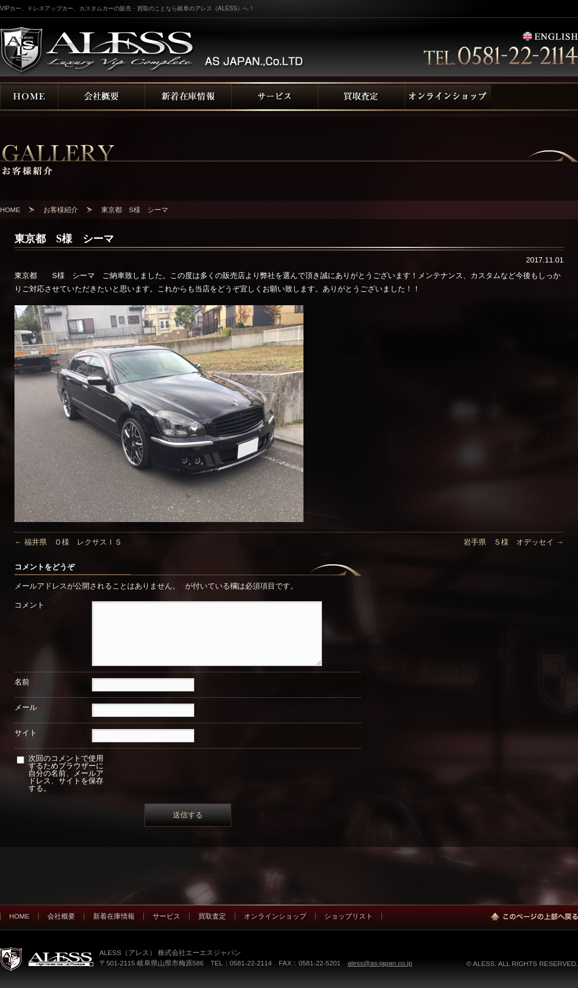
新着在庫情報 (114, 916)
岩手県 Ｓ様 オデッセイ (514, 542)
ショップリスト (348, 916)
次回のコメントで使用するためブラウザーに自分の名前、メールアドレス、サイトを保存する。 (65, 773)
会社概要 (61, 916)
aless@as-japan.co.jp (379, 963)
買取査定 (212, 916)
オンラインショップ (275, 916)
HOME (19, 916)
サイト (25, 733)
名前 (24, 682)
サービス (166, 916)
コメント (29, 605)
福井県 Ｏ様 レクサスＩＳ (68, 542)
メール (28, 707)
